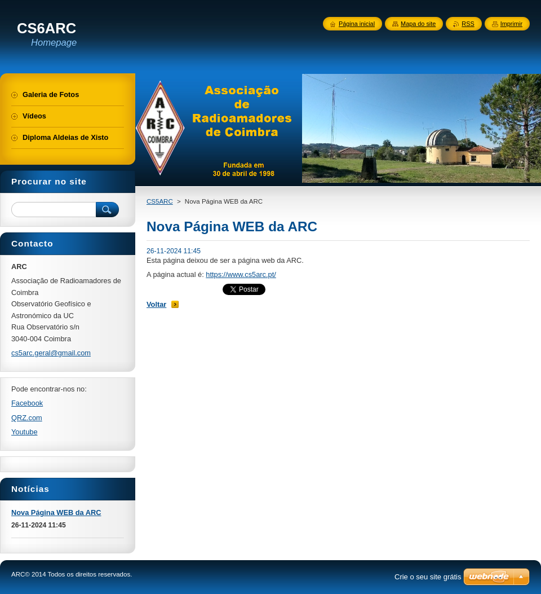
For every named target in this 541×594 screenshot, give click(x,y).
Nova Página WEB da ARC (56, 512)
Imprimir (511, 23)
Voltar (156, 304)
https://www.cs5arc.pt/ (241, 274)
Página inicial (357, 23)
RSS (468, 23)
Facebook (27, 403)
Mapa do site (418, 23)
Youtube (24, 432)
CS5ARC (160, 201)
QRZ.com (26, 417)
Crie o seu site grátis (428, 577)
